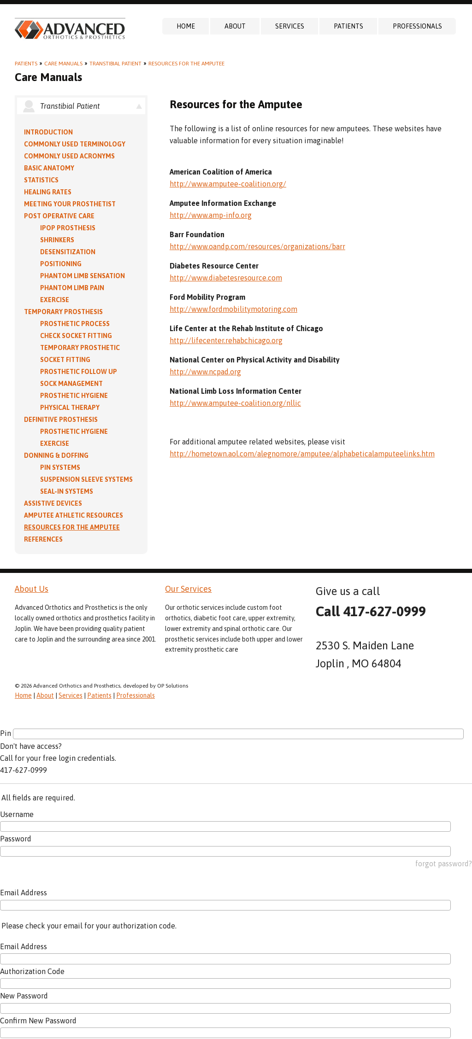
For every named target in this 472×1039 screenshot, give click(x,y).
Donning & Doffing (56, 455)
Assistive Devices (53, 503)
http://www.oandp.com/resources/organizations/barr (257, 246)
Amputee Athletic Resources (73, 515)
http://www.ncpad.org (205, 372)
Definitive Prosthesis (61, 419)
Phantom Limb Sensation (82, 276)
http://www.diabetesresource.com (226, 278)
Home (186, 26)
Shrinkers (57, 240)
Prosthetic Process (75, 323)
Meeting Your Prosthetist (70, 204)
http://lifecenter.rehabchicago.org (226, 340)
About (235, 26)
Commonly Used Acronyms (69, 156)
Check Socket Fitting (76, 335)
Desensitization (67, 252)
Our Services (188, 589)
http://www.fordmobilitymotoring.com (233, 309)
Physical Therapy (70, 407)
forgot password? (443, 863)
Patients (348, 26)
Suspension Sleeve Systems (86, 479)
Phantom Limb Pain (72, 288)
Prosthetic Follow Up (78, 371)
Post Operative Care (59, 216)
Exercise (54, 300)
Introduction (48, 132)
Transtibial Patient (115, 63)
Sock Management (71, 383)
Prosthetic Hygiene (74, 395)
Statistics (41, 180)
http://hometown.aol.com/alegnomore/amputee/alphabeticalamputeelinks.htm (302, 453)
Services (289, 26)
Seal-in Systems (66, 491)
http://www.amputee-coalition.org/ (228, 184)
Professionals (417, 26)
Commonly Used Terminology (74, 144)
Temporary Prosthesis (63, 311)
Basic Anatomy (49, 168)
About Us (31, 589)
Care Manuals (63, 63)
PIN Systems (60, 467)
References (43, 539)
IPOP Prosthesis (67, 228)
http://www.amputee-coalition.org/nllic (235, 403)
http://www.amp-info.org (211, 215)
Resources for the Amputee (186, 63)
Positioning (61, 264)
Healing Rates (47, 192)
